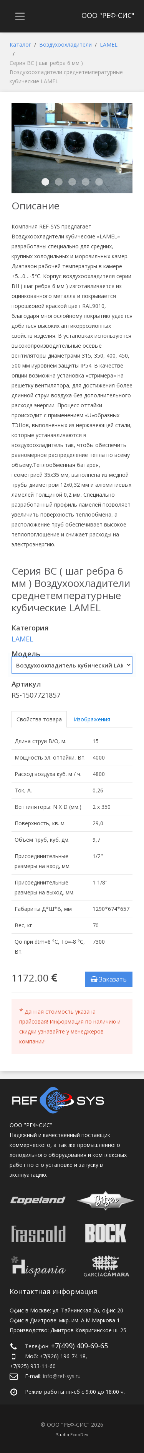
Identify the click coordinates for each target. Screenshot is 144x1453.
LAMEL (22, 638)
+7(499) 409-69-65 (79, 1345)
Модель (26, 653)
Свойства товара (39, 719)
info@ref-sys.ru (62, 1376)
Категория (30, 627)
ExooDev (79, 1434)
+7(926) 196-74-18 (63, 1356)
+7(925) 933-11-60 (33, 1366)
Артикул (26, 683)
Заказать (109, 979)
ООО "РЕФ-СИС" (107, 15)
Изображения (92, 719)
